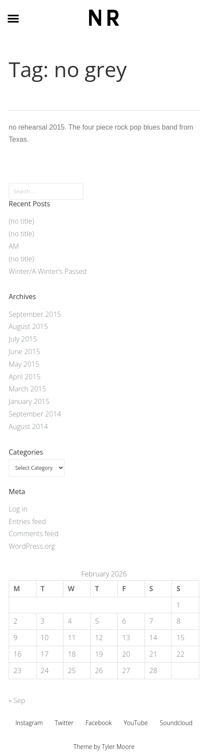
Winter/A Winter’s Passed (48, 271)
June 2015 (24, 351)
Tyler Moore (118, 746)
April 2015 (24, 376)
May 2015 (24, 364)
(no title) (21, 221)
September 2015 (35, 314)
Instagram (29, 723)
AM (14, 246)
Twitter (64, 723)
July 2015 (23, 339)
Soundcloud (176, 723)
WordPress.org (32, 546)
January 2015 (29, 401)
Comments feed (34, 533)
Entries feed (27, 521)
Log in (18, 509)
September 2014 (35, 414)
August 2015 (28, 326)
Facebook (99, 723)
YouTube (136, 723)
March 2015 (27, 389)
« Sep (17, 700)
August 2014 (28, 426)
